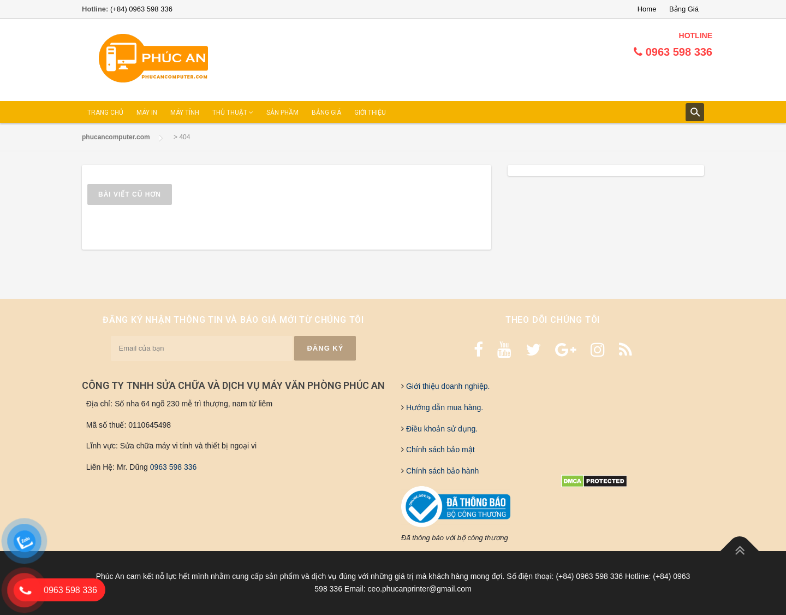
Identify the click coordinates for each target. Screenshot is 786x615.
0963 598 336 (173, 467)
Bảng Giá (684, 9)
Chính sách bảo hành (441, 470)
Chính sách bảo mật (439, 449)
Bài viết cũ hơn (129, 194)
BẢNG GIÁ (326, 112)
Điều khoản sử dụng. (441, 428)
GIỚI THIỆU (370, 112)
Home (647, 9)
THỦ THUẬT (232, 112)
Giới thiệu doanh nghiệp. (447, 386)
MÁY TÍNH (184, 112)
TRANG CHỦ (105, 112)
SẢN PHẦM (282, 112)
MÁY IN (146, 112)
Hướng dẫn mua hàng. (443, 407)
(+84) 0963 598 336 (141, 9)
